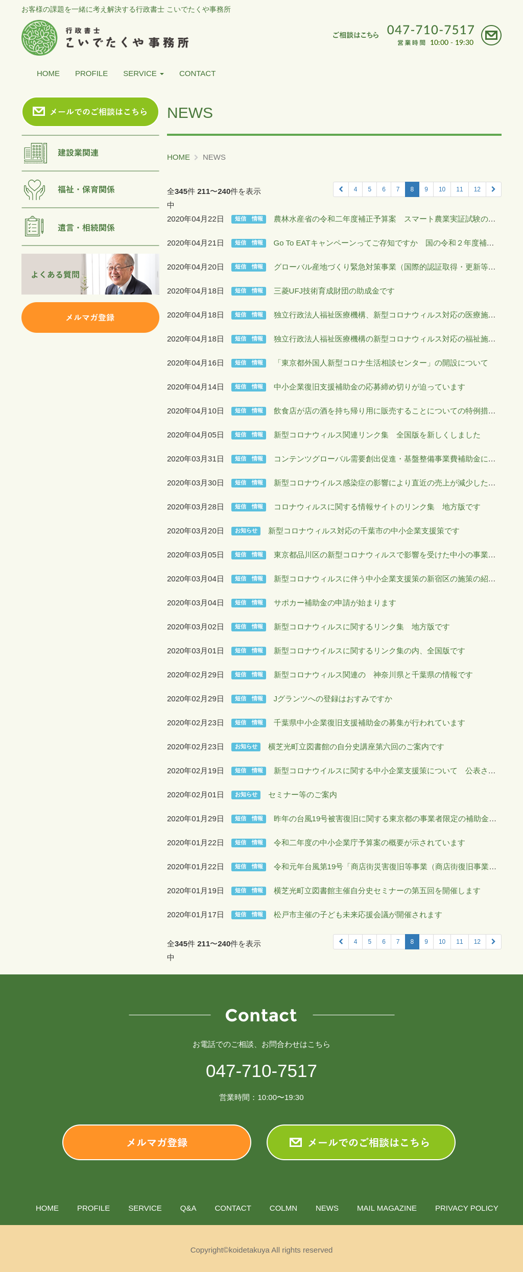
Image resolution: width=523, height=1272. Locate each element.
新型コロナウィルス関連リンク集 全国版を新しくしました (377, 434)
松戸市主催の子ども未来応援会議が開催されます (358, 914)
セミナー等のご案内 (302, 794)
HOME (48, 73)
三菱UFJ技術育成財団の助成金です (334, 290)
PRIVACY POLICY (466, 1208)
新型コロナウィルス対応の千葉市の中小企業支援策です (364, 530)
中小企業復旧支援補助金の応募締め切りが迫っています (369, 386)
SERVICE (143, 73)
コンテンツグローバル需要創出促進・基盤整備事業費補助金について (392, 458)
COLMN (283, 1208)
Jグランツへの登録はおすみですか (333, 698)
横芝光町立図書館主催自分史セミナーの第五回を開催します (377, 890)
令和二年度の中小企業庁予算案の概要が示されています (369, 842)
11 (459, 189)
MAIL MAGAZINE (387, 1208)
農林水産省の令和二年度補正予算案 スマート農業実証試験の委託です (396, 218)
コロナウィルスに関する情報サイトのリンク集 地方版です (377, 506)
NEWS (327, 1208)
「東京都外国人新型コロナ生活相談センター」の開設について (381, 362)
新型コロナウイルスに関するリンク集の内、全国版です (369, 650)
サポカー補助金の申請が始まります (335, 602)
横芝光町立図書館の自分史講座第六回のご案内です (356, 746)
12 (477, 189)
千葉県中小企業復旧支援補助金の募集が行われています (369, 722)
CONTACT (197, 73)
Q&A (188, 1208)
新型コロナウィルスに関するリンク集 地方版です (362, 626)
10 (442, 189)
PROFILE (91, 73)
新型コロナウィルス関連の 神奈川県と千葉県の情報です (373, 674)
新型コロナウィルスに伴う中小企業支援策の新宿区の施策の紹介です (392, 578)
